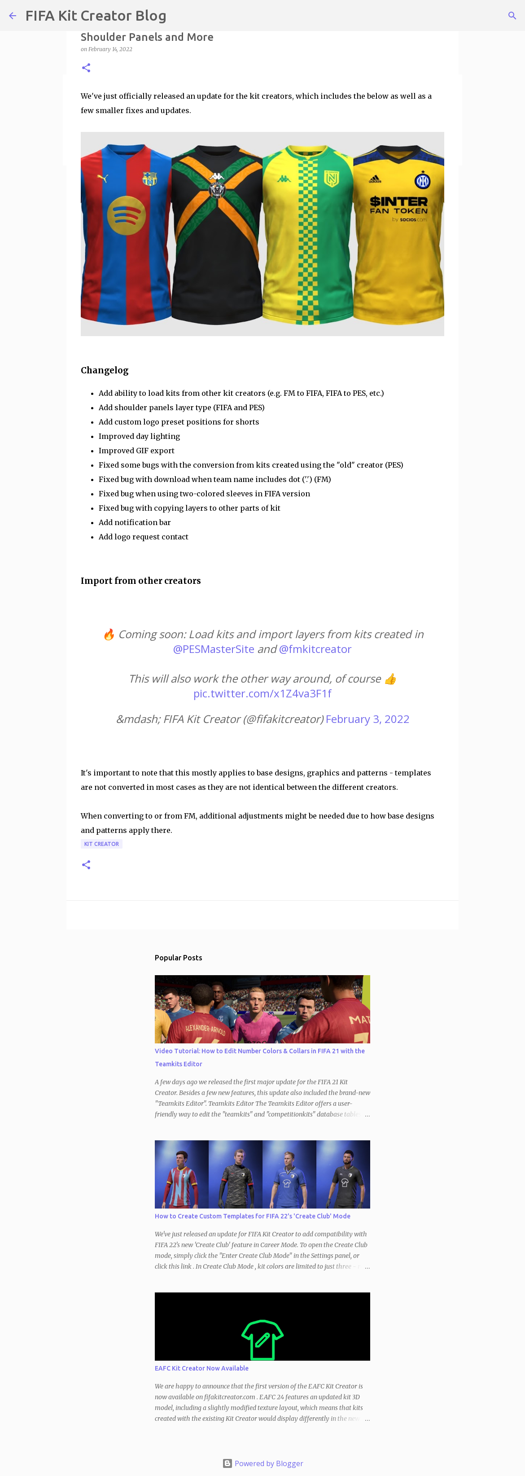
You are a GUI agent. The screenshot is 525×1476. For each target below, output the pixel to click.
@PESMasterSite (213, 648)
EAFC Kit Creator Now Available (202, 1368)
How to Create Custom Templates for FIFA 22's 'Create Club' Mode (252, 1216)
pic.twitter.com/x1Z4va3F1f (262, 693)
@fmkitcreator (315, 648)
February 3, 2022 (368, 718)
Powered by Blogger (262, 1463)
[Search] (512, 15)
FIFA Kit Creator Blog (95, 15)
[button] (86, 68)
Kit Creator (101, 844)
